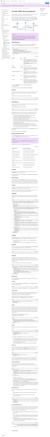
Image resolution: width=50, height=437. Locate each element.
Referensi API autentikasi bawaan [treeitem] (6, 49)
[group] (25, 51)
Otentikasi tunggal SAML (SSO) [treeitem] (6, 43)
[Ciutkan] (9, 8)
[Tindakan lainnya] (37, 8)
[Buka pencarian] (46, 1)
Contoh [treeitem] (3, 16)
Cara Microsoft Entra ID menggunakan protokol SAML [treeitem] (6, 40)
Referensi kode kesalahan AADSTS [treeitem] (6, 55)
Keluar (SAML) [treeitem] (5, 44)
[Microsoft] (1, 1)
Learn (12, 8)
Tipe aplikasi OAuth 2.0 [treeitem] (5, 35)
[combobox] (5, 9)
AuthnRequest (42, 10)
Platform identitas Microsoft (26, 8)
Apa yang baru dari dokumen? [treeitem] (5, 15)
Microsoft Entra (20, 8)
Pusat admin (47, 3)
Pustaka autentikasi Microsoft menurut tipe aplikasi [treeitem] (5, 54)
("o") (27, 68)
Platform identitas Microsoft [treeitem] (5, 11)
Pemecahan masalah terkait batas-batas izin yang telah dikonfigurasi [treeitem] (6, 57)
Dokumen (15, 8)
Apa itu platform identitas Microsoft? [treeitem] (5, 14)
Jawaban (42, 11)
